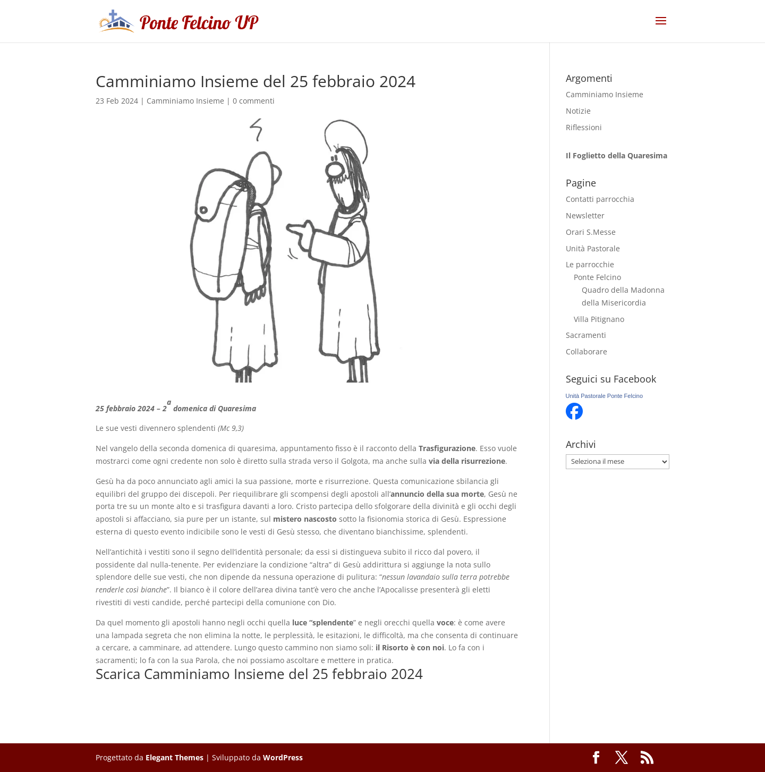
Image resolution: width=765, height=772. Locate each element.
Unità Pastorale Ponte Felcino (604, 396)
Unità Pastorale (593, 248)
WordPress (283, 757)
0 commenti (254, 101)
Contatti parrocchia (600, 199)
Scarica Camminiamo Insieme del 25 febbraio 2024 (259, 673)
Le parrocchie (590, 264)
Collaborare (586, 351)
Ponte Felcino (597, 277)
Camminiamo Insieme (185, 101)
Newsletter (585, 215)
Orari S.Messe (591, 232)
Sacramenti (586, 335)
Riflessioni (584, 127)
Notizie (578, 111)
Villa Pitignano (599, 319)
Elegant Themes (174, 757)
